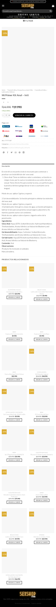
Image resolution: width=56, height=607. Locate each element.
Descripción (6, 166)
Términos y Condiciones (22, 603)
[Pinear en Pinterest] (19, 152)
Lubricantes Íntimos (8, 92)
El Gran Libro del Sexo (41, 414)
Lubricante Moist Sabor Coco (14, 537)
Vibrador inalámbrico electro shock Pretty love (14, 496)
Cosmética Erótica (40, 90)
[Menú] (3, 5)
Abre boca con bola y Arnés (41, 537)
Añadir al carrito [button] (14, 297)
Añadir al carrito (24, 115)
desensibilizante (16, 147)
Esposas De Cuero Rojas (41, 334)
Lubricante (26, 147)
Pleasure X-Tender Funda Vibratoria (42, 454)
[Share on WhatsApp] (3, 152)
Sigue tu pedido (36, 603)
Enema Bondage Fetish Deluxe (14, 374)
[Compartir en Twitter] (11, 152)
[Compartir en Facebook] (7, 152)
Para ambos (25, 144)
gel (22, 147)
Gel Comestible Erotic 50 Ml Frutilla (14, 414)
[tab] (28, 166)
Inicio (3, 90)
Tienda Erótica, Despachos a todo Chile (20, 90)
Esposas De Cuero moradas (14, 334)
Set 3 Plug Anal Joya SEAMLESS (14, 454)
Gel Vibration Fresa (14, 577)
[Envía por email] (15, 152)
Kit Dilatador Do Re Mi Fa (14, 292)
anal (9, 147)
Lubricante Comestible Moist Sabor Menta (42, 293)
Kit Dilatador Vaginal (41, 374)
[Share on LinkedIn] (23, 152)
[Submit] (50, 11)
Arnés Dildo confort (42, 495)
